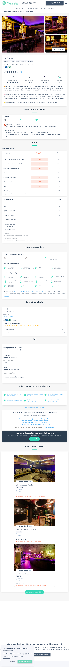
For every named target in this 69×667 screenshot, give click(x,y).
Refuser (12, 661)
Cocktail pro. (57, 281)
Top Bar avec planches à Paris (14, 400)
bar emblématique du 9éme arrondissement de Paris (30, 291)
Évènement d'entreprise (47, 8)
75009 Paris (7, 315)
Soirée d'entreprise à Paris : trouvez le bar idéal (54, 400)
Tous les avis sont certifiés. (12, 350)
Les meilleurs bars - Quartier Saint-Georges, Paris (34, 419)
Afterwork (10, 277)
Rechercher (34, 439)
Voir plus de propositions (34, 592)
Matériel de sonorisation (57, 267)
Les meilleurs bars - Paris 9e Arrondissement (14, 395)
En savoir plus (6, 658)
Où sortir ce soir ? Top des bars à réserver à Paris (34, 424)
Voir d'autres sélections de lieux (34, 407)
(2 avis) (19, 72)
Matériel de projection (11, 267)
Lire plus (6, 296)
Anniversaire (42, 277)
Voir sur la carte (8, 316)
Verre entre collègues (32, 8)
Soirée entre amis (19, 8)
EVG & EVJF (26, 277)
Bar (5, 311)
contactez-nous (49, 427)
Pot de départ (42, 286)
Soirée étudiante (58, 286)
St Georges (10, 311)
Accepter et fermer (25, 661)
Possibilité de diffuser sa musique (28, 267)
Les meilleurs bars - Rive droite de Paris (34, 422)
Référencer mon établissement (55, 3)
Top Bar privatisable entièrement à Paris (32, 400)
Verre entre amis (27, 286)
